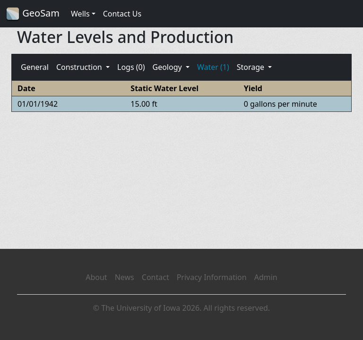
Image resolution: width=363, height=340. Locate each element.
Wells (80, 13)
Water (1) (213, 67)
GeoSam (33, 14)
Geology (167, 67)
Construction (80, 67)
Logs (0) (131, 67)
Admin (265, 277)
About (96, 277)
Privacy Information (212, 277)
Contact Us (122, 13)
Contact (155, 277)
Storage (252, 67)
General (35, 67)
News (124, 277)
